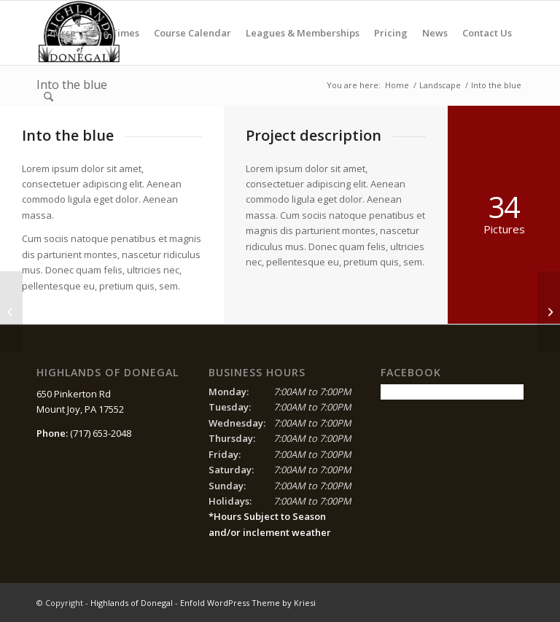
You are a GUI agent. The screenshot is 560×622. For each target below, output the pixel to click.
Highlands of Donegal (131, 602)
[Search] (48, 97)
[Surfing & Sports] (11, 311)
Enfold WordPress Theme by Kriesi (248, 602)
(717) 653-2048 (100, 433)
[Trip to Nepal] (548, 311)
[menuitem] (59, 33)
